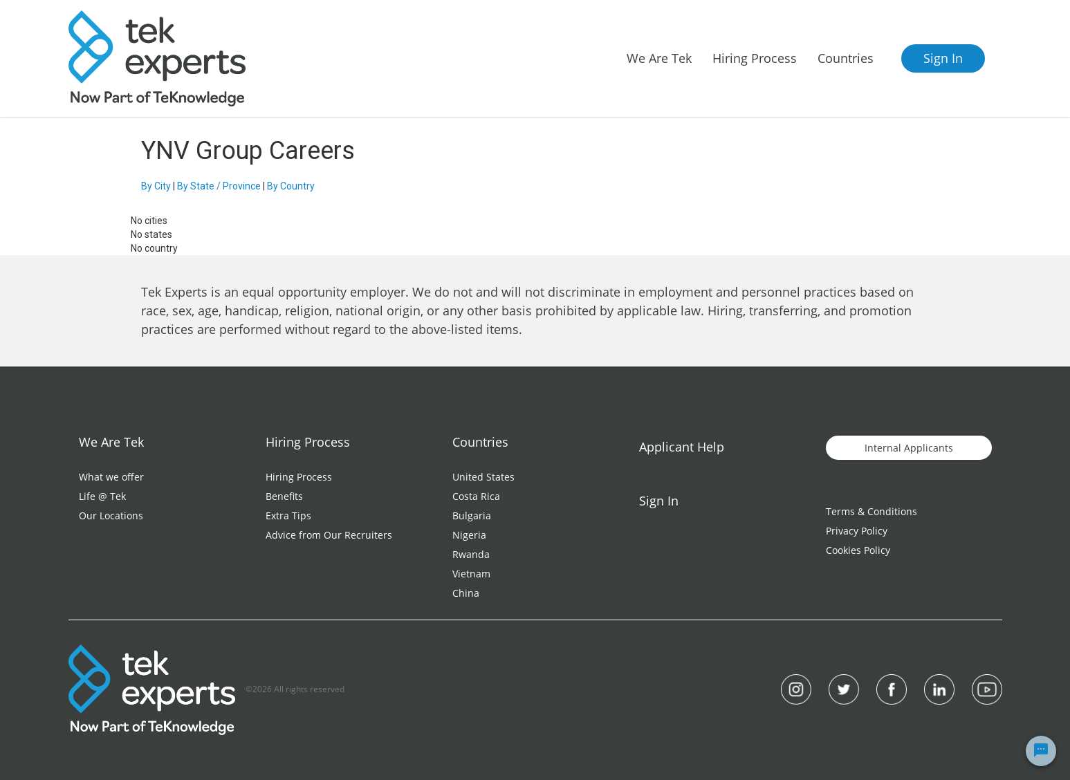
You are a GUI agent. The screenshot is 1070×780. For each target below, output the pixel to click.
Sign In (943, 58)
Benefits (284, 496)
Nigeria (469, 534)
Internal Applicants (909, 447)
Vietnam (471, 573)
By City (156, 186)
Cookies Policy (858, 550)
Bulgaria (471, 515)
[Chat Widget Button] (1041, 751)
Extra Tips (288, 515)
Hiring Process (299, 476)
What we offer (111, 476)
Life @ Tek (102, 496)
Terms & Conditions (871, 511)
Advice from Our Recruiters (329, 534)
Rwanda (471, 554)
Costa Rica (476, 496)
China (465, 593)
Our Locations (111, 515)
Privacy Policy (856, 530)
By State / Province (219, 186)
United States (483, 476)
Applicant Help (681, 446)
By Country (291, 186)
